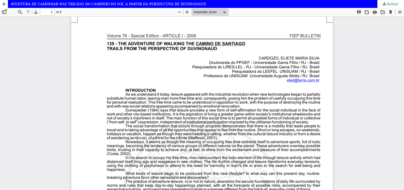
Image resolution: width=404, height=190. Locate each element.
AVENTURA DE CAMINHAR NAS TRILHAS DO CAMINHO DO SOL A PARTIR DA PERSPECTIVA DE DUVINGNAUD (108, 3)
